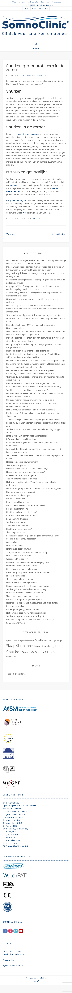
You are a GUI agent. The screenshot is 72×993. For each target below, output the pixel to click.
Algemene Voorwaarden (13, 965)
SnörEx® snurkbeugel (15, 575)
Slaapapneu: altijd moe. (16, 465)
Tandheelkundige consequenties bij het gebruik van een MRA (33, 419)
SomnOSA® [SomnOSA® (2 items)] (11, 656)
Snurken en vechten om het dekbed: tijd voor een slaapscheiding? (35, 360)
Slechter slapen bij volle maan (19, 579)
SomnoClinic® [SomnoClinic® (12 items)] (45, 652)
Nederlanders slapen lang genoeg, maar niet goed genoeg (32, 602)
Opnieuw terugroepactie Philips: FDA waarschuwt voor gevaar (33, 488)
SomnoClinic (42, 75)
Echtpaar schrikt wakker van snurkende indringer (27, 468)
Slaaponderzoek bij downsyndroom (22, 462)
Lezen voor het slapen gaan (18, 495)
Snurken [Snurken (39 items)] (14, 652)
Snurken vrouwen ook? (16, 522)
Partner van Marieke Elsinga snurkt (21, 515)
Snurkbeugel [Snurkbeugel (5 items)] (49, 646)
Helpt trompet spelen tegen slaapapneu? (24, 599)
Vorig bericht (12, 234)
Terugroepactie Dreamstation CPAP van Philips (27, 552)
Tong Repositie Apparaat (17, 525)
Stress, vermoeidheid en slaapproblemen (24, 592)
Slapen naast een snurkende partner (22, 596)
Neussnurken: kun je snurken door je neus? (25, 472)
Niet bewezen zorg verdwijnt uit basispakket (26, 613)
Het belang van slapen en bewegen (21, 569)
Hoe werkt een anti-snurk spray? (20, 492)
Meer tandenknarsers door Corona (21, 565)
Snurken (36, 219)
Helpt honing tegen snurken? (19, 529)
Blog (34, 8)
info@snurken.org (16, 954)
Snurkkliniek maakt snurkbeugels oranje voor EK (27, 390)
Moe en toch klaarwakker (17, 502)
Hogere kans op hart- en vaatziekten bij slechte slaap (30, 619)
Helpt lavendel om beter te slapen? (21, 512)
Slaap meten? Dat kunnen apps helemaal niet (26, 435)
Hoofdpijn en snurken (15, 498)
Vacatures (43, 8)
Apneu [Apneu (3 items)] (9, 640)
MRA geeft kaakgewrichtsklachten (21, 439)
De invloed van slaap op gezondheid (22, 582)
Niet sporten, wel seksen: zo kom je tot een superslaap (31, 409)
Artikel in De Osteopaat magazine (21, 475)
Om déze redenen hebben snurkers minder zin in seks (30, 400)
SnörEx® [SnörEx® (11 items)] (28, 652)
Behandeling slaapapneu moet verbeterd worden (28, 572)
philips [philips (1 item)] (59, 641)
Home (26, 8)
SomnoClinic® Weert (15, 623)
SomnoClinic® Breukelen (17, 519)
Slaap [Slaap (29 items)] (11, 645)
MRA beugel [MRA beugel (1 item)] (52, 641)
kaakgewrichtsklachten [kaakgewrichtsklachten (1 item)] (26, 641)
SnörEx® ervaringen (15, 545)
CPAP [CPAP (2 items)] (15, 640)
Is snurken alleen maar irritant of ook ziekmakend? (28, 350)
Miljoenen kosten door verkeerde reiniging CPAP (27, 562)
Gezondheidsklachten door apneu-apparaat (25, 505)
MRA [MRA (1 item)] (45, 641)
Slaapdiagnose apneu (15, 532)
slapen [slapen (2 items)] (38, 646)
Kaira (43, 978)
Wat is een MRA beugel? (17, 559)
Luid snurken (12, 542)
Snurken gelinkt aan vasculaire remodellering (26, 589)
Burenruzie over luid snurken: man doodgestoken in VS (30, 383)
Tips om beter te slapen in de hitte (21, 478)
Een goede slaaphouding (17, 508)
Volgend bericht (59, 234)
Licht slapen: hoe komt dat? (18, 555)
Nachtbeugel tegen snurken (18, 548)
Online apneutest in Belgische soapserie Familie (27, 586)
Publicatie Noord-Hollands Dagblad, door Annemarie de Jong (33, 386)
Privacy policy (8, 960)
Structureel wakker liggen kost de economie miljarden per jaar (34, 315)
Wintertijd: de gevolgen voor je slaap (22, 609)
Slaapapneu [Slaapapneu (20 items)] (25, 645)
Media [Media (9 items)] (39, 640)
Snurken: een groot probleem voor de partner (26, 616)
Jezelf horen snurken (15, 606)
